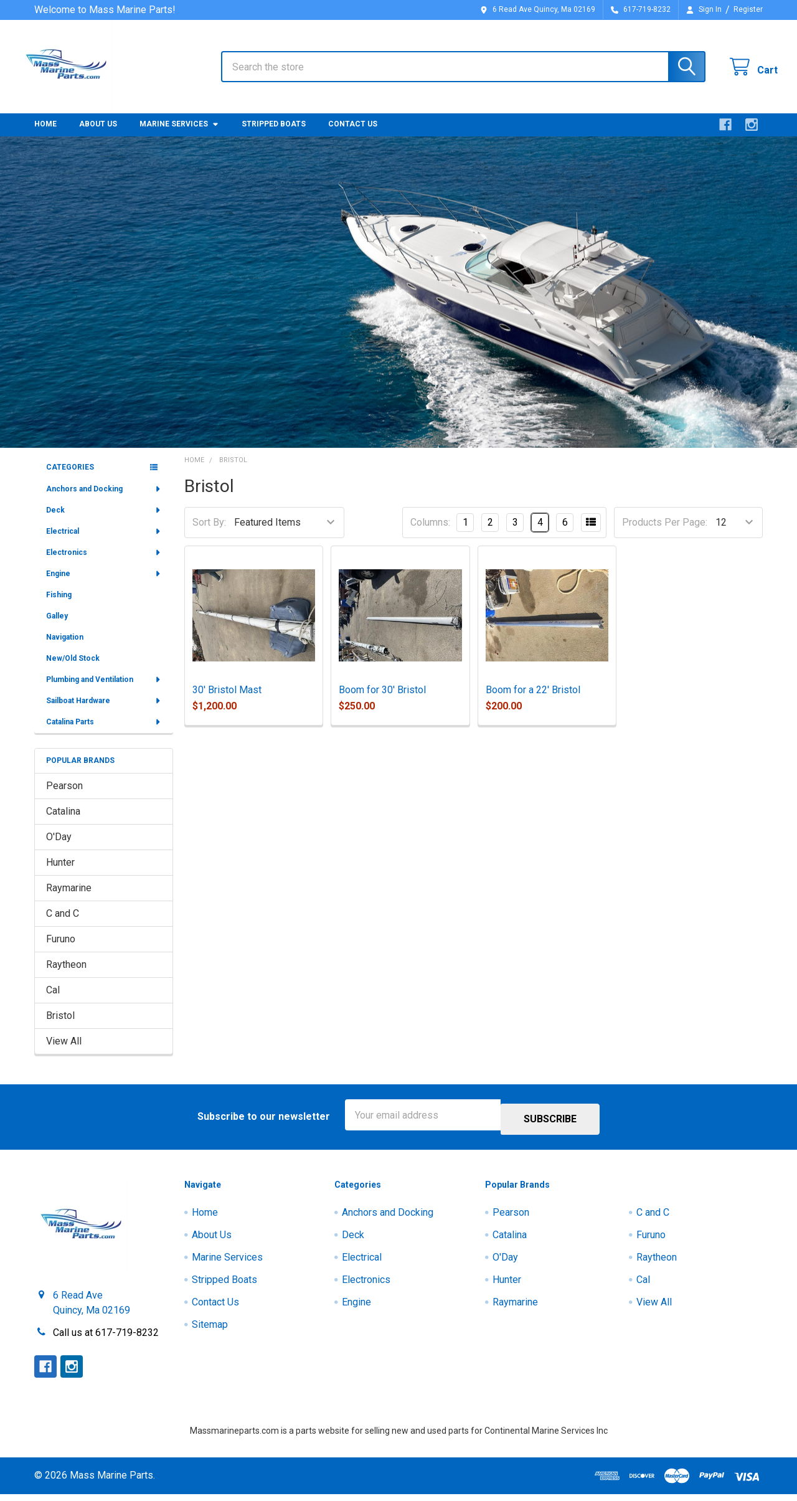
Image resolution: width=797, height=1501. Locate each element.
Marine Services (179, 135)
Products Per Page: (664, 533)
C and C (62, 924)
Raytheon (66, 976)
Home (45, 135)
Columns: (430, 533)
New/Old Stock (73, 669)
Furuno (60, 950)
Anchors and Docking (104, 500)
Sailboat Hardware (104, 712)
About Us (98, 135)
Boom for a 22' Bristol (533, 701)
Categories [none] (70, 478)
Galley (57, 627)
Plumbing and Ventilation (104, 690)
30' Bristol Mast (227, 701)
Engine (104, 584)
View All (64, 1052)
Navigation (64, 648)
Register (748, 9)
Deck (104, 521)
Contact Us (352, 135)
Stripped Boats (274, 135)
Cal (53, 1001)
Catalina (63, 822)
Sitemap (210, 1332)
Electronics (104, 563)
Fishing (59, 606)
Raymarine (69, 899)
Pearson (64, 797)
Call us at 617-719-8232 (106, 1339)
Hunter (60, 873)
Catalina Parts (104, 733)
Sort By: (209, 533)
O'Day (59, 848)
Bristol (60, 1027)
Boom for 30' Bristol (382, 701)
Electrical (104, 542)
